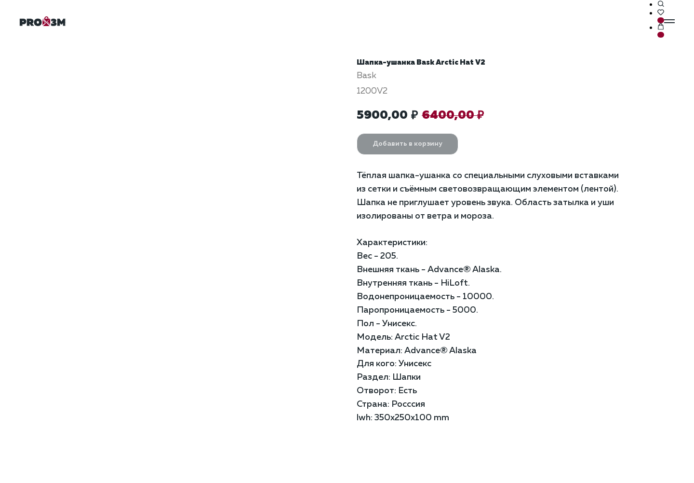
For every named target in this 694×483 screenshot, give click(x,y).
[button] (660, 4)
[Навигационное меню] (669, 21)
